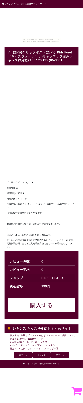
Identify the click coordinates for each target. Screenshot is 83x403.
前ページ (23, 355)
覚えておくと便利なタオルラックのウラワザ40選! (34, 348)
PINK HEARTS (52, 278)
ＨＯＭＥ (41, 355)
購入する (41, 305)
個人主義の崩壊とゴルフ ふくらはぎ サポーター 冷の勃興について (42, 335)
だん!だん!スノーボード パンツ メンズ (28, 342)
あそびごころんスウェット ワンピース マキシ (32, 345)
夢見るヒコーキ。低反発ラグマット (27, 338)
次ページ (60, 355)
